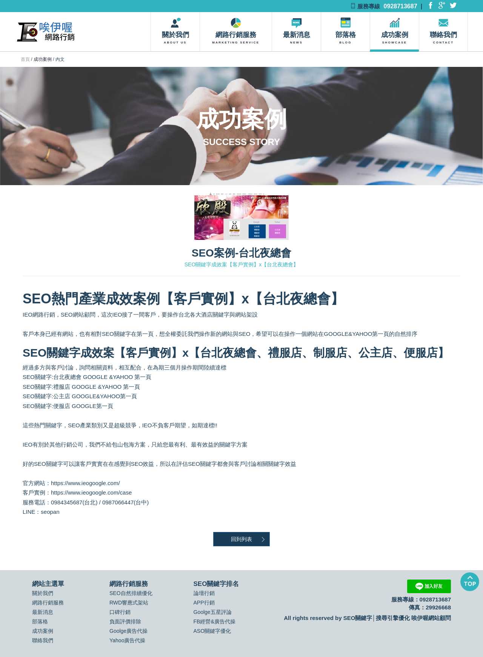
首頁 (25, 59)
